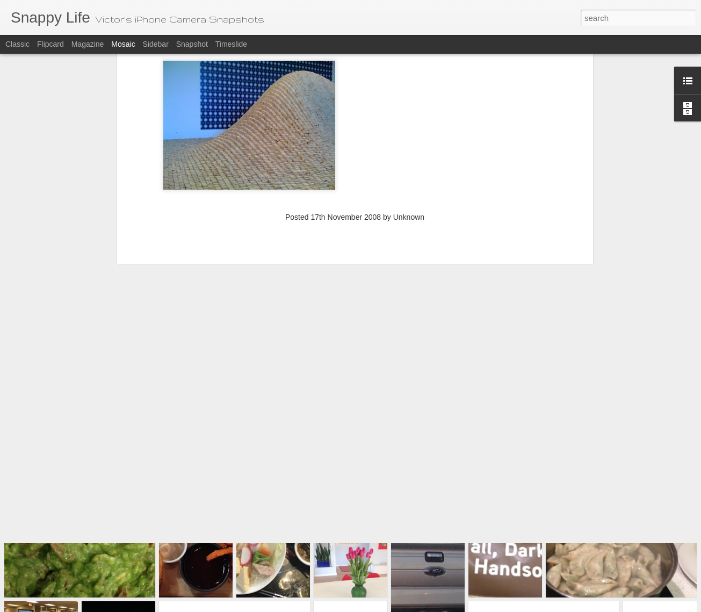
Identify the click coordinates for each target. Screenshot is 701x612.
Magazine (87, 44)
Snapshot (192, 44)
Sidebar (156, 44)
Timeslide (231, 44)
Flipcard (50, 44)
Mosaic (123, 44)
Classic (17, 44)
